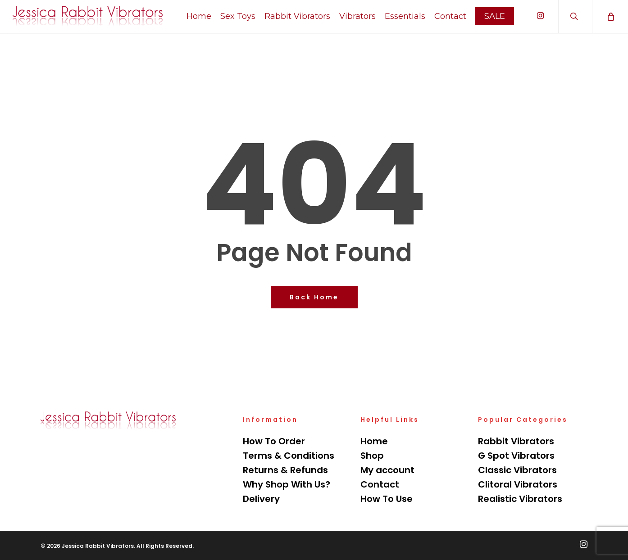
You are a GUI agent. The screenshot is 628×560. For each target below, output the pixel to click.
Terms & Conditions (288, 455)
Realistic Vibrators (520, 498)
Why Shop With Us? (286, 484)
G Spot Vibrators (516, 455)
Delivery (261, 498)
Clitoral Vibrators (517, 484)
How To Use (386, 498)
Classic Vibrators (517, 470)
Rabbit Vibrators (516, 441)
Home (374, 441)
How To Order (274, 441)
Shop (372, 455)
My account (387, 470)
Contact (379, 484)
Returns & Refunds (285, 470)
